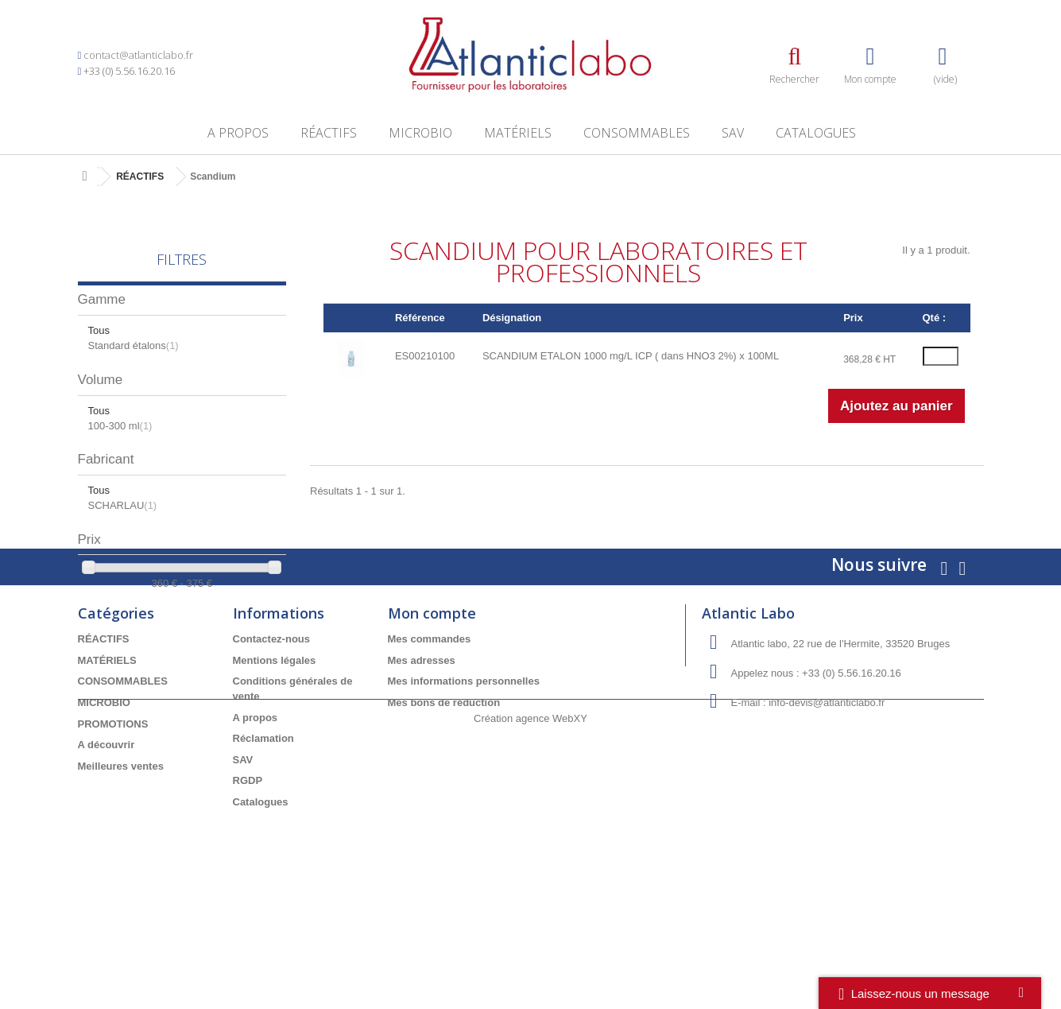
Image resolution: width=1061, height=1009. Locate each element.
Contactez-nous (272, 745)
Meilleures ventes (121, 872)
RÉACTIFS (328, 133)
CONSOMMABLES (636, 133)
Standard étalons (133, 345)
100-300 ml (120, 426)
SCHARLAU (122, 505)
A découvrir (106, 850)
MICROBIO (420, 133)
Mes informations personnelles (464, 788)
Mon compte (432, 719)
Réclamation (263, 844)
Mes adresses (421, 766)
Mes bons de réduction (444, 808)
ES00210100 (425, 356)
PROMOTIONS (113, 830)
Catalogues (816, 133)
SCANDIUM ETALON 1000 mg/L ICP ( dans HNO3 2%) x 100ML (630, 356)
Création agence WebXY (530, 965)
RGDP (248, 887)
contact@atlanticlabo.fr (138, 55)
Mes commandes (429, 745)
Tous (99, 330)
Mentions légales (274, 766)
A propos (238, 133)
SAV (733, 133)
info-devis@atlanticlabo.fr (827, 809)
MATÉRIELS (518, 133)
